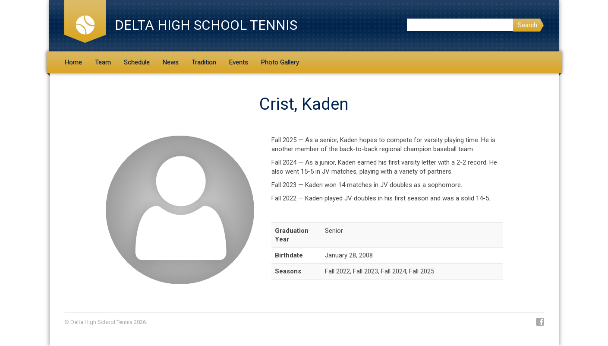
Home (73, 62)
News (171, 62)
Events (238, 62)
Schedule (137, 62)
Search (527, 25)
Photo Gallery (280, 62)
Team (103, 62)
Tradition (204, 62)
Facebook (540, 322)
